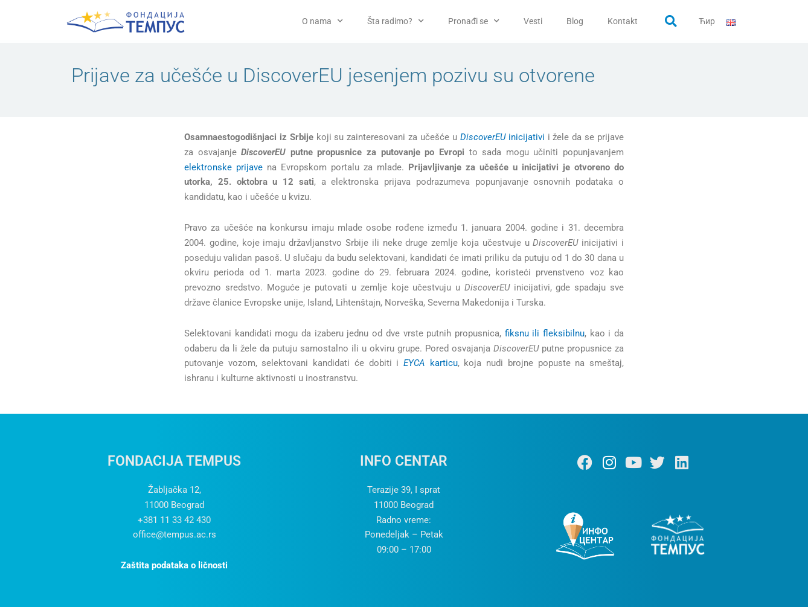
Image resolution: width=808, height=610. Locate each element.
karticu (430, 366)
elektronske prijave (223, 169)
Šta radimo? (395, 21)
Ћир (707, 21)
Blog (574, 21)
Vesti (533, 21)
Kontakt (623, 21)
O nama (322, 21)
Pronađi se (473, 21)
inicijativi (502, 140)
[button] (670, 21)
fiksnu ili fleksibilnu (545, 336)
